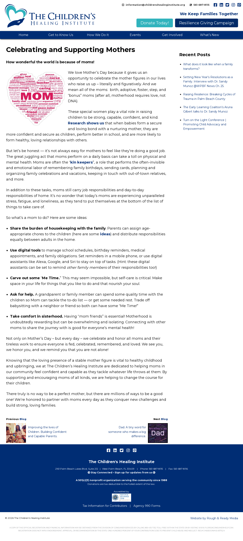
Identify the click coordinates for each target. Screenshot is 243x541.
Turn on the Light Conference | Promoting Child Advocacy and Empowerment (204, 124)
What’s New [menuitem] (209, 35)
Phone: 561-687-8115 (151, 468)
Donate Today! (154, 23)
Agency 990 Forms (146, 506)
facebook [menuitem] (215, 5)
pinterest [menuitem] (239, 5)
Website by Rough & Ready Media (214, 518)
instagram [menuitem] (233, 5)
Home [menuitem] (23, 35)
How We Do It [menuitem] (98, 35)
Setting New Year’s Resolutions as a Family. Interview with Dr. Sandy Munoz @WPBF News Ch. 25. (208, 81)
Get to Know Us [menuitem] (60, 35)
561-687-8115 (201, 4)
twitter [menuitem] (227, 5)
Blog (23, 419)
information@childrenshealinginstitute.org (155, 4)
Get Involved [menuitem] (172, 35)
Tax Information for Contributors (105, 506)
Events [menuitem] (135, 35)
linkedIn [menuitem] (221, 5)
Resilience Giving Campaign (206, 23)
